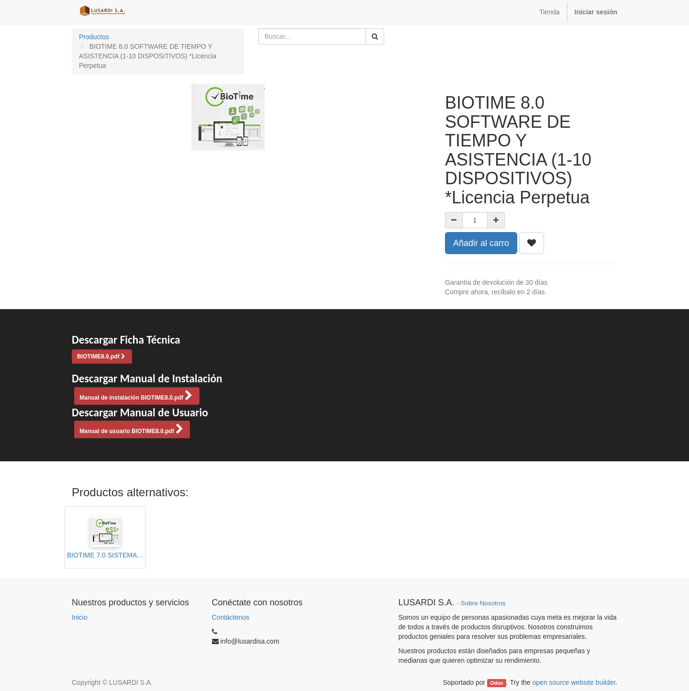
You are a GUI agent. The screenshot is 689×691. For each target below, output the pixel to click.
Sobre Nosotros (483, 603)
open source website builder (574, 682)
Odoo (496, 683)
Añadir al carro (481, 243)
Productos (94, 37)
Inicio (80, 617)
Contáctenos (231, 617)
